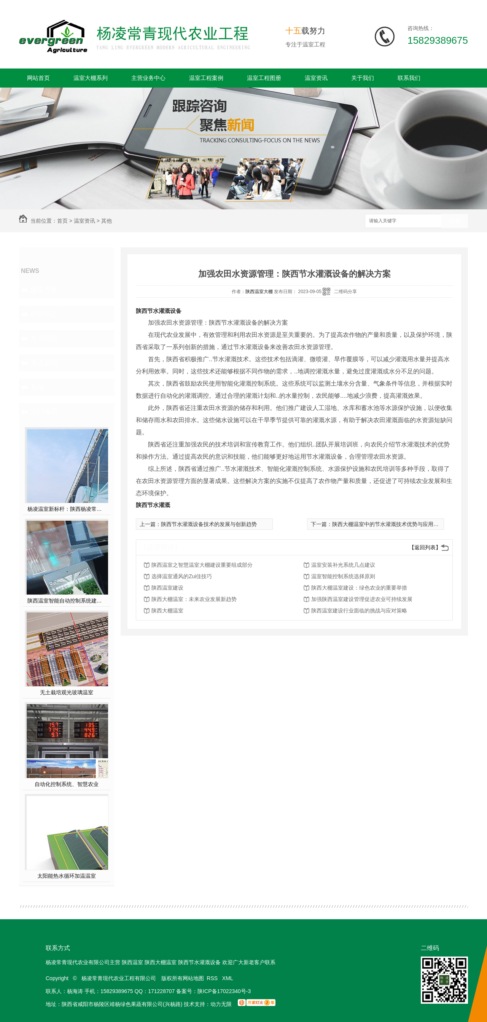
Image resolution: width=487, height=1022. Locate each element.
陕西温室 (132, 962)
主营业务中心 (148, 78)
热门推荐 (44, 411)
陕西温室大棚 (259, 291)
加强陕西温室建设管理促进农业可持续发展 (361, 599)
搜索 (455, 221)
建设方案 (44, 289)
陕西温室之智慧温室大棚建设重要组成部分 (202, 565)
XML (228, 978)
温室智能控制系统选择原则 (343, 576)
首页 (62, 221)
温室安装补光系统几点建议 (343, 565)
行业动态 (44, 314)
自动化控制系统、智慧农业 (67, 784)
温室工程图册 (264, 78)
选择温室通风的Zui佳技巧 (181, 576)
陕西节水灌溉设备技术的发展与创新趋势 (209, 524)
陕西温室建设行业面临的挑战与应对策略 (359, 610)
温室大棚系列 (90, 78)
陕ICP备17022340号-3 (224, 991)
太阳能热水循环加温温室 (66, 876)
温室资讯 (316, 78)
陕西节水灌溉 (153, 505)
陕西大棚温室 (167, 610)
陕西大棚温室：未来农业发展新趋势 (194, 599)
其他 (106, 221)
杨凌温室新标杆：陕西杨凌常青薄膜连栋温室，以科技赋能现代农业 (66, 509)
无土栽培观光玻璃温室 (66, 692)
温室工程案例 (206, 78)
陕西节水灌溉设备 (158, 311)
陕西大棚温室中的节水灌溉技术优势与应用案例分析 (393, 524)
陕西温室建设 (167, 588)
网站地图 (193, 978)
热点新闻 (44, 363)
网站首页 (38, 78)
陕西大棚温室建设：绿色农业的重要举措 (359, 588)
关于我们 (362, 78)
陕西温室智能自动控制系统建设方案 (66, 601)
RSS (213, 978)
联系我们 (409, 78)
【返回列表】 (425, 547)
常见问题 (44, 338)
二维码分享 (345, 291)
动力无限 (221, 1004)
